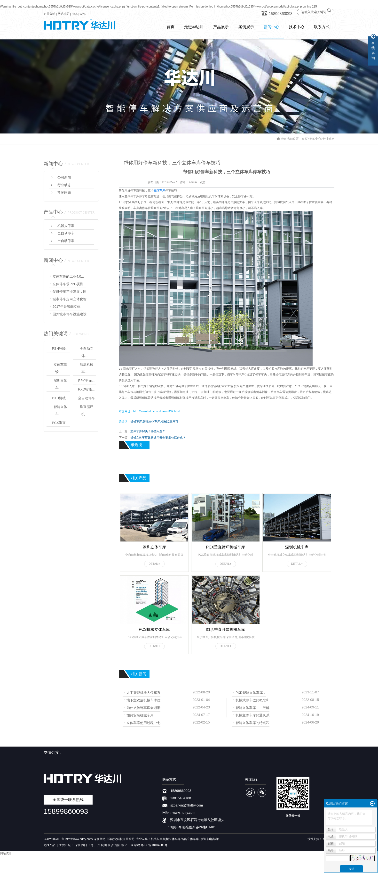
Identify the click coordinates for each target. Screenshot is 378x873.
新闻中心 (315, 139)
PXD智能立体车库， (251, 692)
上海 (91, 845)
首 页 (304, 139)
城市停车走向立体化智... (71, 299)
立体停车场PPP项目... (69, 284)
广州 (97, 845)
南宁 (124, 845)
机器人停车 (65, 226)
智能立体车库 (151, 421)
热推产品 (49, 845)
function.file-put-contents (142, 6)
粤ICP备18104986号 (154, 845)
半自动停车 (65, 241)
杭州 (104, 845)
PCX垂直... (60, 423)
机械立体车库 (170, 421)
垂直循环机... (86, 410)
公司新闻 (64, 177)
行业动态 (328, 139)
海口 (84, 845)
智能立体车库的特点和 (252, 722)
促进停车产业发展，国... (71, 291)
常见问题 (64, 192)
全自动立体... (86, 352)
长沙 (111, 845)
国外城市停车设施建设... (71, 314)
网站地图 (63, 14)
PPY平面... (86, 380)
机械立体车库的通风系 (252, 715)
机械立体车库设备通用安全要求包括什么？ (158, 437)
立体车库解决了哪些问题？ (147, 431)
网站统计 (6, 853)
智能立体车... (60, 410)
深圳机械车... (86, 368)
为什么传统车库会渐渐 (143, 707)
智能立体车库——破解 (252, 707)
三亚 (131, 845)
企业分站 (49, 14)
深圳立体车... (60, 384)
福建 (137, 845)
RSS (75, 14)
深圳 (77, 845)
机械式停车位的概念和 (252, 700)
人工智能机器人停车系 (143, 692)
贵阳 (117, 845)
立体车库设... (60, 368)
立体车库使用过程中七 (143, 722)
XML (83, 14)
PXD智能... (86, 389)
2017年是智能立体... (68, 306)
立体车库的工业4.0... (68, 276)
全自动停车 (65, 233)
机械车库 (136, 421)
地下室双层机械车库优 (143, 700)
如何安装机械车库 (140, 715)
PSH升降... (60, 348)
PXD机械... (60, 398)
